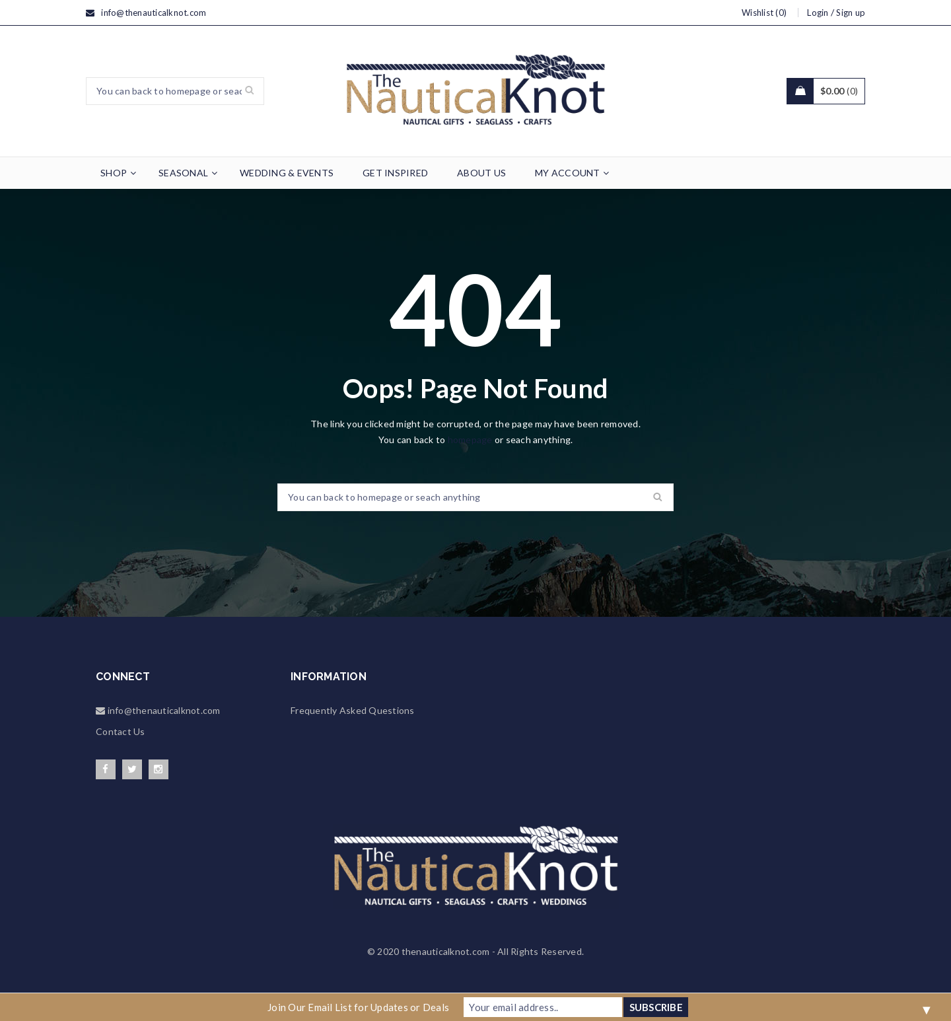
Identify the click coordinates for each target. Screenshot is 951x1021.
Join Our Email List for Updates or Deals (358, 1007)
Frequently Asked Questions (353, 710)
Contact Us (120, 731)
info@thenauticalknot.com (153, 12)
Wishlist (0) (764, 12)
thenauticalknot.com (446, 951)
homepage (470, 439)
